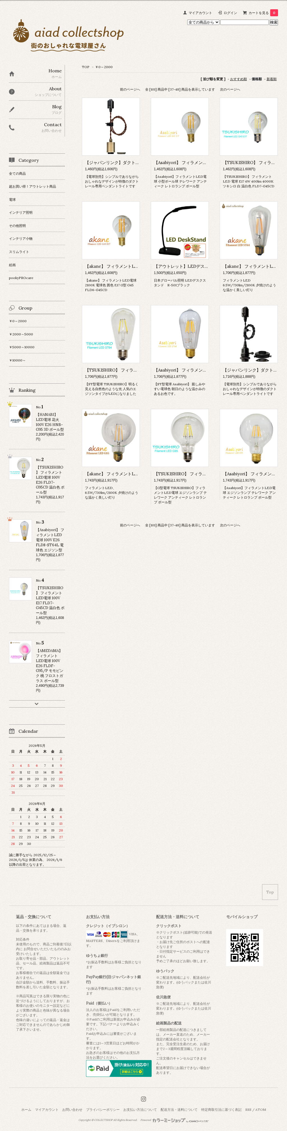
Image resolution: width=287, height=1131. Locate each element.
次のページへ (230, 89)
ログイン (230, 13)
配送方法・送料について (179, 1109)
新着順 (272, 79)
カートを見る (263, 13)
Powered (174, 1120)
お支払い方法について (140, 1109)
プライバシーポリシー (103, 1109)
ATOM (260, 1109)
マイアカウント (200, 13)
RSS (248, 1109)
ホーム (26, 1109)
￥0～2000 (104, 67)
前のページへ (130, 89)
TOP (85, 67)
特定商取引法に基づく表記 (221, 1109)
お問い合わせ (72, 1109)
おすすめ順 (238, 79)
